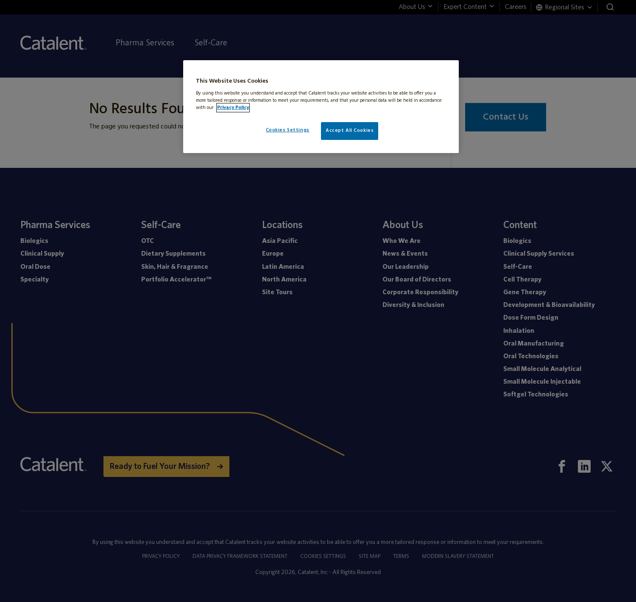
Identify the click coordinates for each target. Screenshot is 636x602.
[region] (321, 106)
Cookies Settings (288, 130)
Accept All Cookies (350, 130)
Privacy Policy (233, 107)
